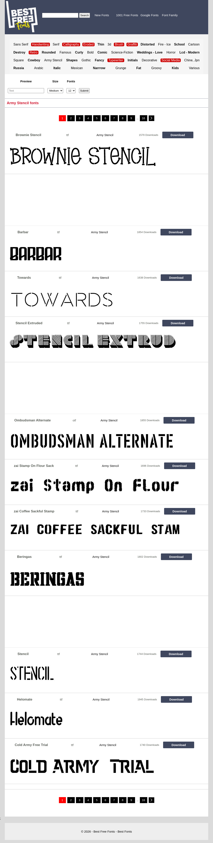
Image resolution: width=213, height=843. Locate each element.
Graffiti (132, 44)
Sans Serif (20, 44)
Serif (56, 44)
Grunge (120, 68)
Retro (33, 52)
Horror (171, 52)
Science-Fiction (122, 52)
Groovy (156, 68)
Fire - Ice (164, 44)
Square (18, 60)
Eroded (88, 44)
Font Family (170, 15)
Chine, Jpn (192, 60)
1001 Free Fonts (127, 15)
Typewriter (115, 60)
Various (194, 68)
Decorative (149, 60)
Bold (90, 52)
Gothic (86, 60)
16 (143, 118)
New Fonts (102, 15)
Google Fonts (149, 15)
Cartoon (194, 44)
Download (178, 135)
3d (109, 44)
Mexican (77, 68)
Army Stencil (53, 60)
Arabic (38, 68)
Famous (65, 52)
